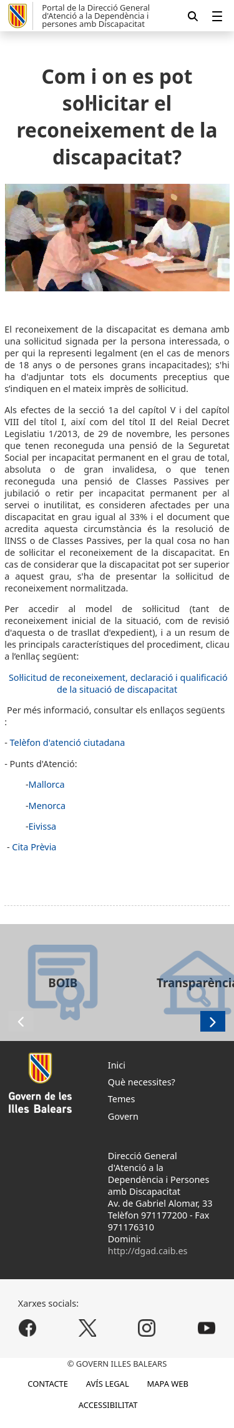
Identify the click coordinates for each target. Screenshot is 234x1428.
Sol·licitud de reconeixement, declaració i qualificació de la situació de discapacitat (118, 683)
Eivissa (43, 826)
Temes (121, 1099)
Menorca (47, 806)
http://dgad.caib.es (148, 1251)
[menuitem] (217, 16)
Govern (123, 1116)
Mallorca (47, 784)
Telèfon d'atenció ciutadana (67, 742)
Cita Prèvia (34, 847)
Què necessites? (141, 1082)
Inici (116, 1065)
